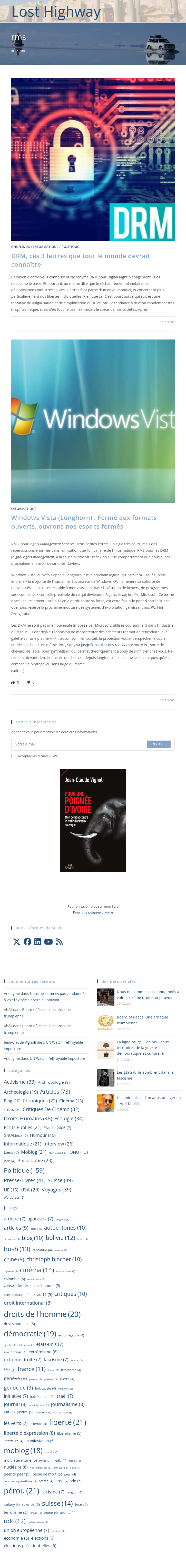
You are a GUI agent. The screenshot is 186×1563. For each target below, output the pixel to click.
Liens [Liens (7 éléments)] (11, 1152)
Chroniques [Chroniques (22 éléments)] (40, 1100)
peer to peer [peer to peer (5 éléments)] (17, 1474)
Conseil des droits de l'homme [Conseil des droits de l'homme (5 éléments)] (32, 1285)
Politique (70, 247)
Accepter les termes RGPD (34, 756)
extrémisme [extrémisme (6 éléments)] (42, 1352)
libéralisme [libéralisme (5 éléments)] (69, 1433)
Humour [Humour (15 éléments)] (43, 1135)
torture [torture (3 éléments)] (36, 1513)
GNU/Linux (20, 247)
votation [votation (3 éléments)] (58, 1531)
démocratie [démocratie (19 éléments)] (30, 1333)
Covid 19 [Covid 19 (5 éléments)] (42, 1294)
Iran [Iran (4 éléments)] (48, 1397)
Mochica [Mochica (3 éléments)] (51, 1452)
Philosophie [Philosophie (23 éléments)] (34, 1160)
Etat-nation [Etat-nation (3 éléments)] (26, 1345)
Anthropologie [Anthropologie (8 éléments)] (54, 1082)
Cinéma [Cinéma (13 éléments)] (71, 1101)
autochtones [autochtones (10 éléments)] (65, 1227)
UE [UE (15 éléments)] (11, 1190)
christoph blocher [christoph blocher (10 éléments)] (54, 1259)
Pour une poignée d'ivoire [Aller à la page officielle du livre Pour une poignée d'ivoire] (93, 912)
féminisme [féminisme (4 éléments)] (71, 1370)
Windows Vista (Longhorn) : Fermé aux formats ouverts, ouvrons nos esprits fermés (84, 521)
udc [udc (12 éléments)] (14, 1521)
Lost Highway (56, 11)
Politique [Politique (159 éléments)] (24, 1170)
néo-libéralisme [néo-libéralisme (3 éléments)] (40, 1468)
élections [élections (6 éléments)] (42, 1538)
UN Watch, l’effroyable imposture (57, 1058)
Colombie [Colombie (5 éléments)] (14, 1279)
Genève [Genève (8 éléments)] (15, 1378)
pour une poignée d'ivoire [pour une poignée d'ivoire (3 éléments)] (20, 1481)
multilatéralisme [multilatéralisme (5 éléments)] (20, 1460)
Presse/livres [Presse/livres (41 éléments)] (24, 1180)
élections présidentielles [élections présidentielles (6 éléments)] (30, 1545)
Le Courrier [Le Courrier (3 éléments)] (43, 1413)
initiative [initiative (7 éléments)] (16, 1396)
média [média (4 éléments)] (59, 1460)
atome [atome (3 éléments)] (36, 1229)
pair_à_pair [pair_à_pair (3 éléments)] (72, 1468)
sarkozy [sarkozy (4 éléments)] (11, 1505)
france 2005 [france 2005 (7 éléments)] (57, 1127)
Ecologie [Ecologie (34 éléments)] (68, 1118)
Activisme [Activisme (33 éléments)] (20, 1081)
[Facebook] (27, 942)
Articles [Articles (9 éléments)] (16, 1227)
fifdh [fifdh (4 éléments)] (9, 1370)
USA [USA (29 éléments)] (30, 1189)
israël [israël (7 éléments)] (64, 1396)
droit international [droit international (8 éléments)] (28, 1303)
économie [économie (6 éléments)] (16, 1538)
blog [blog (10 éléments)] (12, 1101)
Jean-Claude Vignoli (20, 1042)
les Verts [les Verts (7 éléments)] (15, 1423)
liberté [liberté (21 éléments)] (67, 1422)
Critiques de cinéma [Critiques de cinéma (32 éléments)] (51, 1109)
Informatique (45, 247)
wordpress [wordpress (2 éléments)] (14, 1197)
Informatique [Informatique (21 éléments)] (22, 1144)
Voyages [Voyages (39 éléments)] (56, 1189)
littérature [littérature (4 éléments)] (13, 1441)
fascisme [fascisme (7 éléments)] (56, 1360)
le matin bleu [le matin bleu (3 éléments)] (62, 1413)
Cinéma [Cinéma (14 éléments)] (37, 1270)
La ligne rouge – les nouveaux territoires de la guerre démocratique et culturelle (143, 1048)
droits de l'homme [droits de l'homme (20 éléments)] (42, 1314)
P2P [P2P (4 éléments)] (9, 1161)
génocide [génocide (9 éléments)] (18, 1387)
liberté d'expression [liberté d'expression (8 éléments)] (29, 1433)
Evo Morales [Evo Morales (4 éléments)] (15, 1352)
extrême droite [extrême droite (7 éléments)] (22, 1360)
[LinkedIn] (37, 942)
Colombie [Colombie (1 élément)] (12, 1110)
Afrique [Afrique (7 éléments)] (14, 1219)
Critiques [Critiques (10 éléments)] (70, 1294)
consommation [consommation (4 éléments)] (17, 1295)
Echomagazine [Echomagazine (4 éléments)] (71, 1335)
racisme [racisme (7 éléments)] (53, 1492)
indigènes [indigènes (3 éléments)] (65, 1389)
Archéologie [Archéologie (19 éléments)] (21, 1092)
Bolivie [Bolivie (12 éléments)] (60, 1237)
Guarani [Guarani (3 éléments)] (35, 1379)
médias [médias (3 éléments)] (74, 1461)
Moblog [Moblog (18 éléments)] (23, 1450)
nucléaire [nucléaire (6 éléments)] (16, 1467)
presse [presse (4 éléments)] (46, 1481)
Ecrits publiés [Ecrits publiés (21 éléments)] (23, 1127)
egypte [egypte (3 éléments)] (9, 1345)
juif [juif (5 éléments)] (9, 1412)
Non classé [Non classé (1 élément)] (58, 1152)
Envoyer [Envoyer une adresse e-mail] (159, 744)
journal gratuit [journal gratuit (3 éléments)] (39, 1405)
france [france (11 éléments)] (31, 1369)
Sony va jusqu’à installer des (97, 644)
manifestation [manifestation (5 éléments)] (39, 1441)
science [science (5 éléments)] (31, 1504)
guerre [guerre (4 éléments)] (67, 1379)
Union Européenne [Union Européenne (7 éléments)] (26, 1530)
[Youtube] (48, 942)
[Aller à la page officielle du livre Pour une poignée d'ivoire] (93, 820)
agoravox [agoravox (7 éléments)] (40, 1219)
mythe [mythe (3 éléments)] (44, 1461)
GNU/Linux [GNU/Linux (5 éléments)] (16, 1135)
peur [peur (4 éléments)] (70, 1474)
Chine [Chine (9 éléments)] (14, 1259)
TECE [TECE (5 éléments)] (81, 1504)
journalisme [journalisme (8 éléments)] (67, 1404)
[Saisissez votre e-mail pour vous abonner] (93, 744)
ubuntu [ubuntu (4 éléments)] (67, 1513)
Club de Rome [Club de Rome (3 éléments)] (65, 1271)
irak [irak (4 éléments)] (35, 1397)
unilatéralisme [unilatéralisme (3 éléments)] (38, 1522)
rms (22, 50)
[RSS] (59, 942)
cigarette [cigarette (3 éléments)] (11, 1271)
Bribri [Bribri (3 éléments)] (82, 1239)
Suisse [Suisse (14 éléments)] (57, 1503)
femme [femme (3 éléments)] (77, 1360)
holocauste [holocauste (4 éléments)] (45, 1388)
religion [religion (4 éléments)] (74, 1492)
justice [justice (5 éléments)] (25, 1412)
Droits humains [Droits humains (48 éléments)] (28, 1118)
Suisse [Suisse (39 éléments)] (60, 1180)
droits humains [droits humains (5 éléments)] (19, 1324)
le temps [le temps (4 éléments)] (38, 1424)
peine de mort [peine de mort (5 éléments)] (47, 1474)
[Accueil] (13, 50)
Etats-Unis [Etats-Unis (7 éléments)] (49, 1344)
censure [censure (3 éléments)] (60, 1250)
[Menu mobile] (166, 81)
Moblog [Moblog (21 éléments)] (33, 1152)
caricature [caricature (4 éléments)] (42, 1250)
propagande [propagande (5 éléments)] (68, 1481)
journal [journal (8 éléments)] (15, 1404)
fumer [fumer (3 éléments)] (53, 1370)
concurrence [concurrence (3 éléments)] (36, 1279)
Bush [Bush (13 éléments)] (17, 1249)
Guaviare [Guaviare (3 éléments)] (50, 1379)
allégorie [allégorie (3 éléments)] (62, 1220)
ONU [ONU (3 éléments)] (57, 1468)
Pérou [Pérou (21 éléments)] (21, 1491)
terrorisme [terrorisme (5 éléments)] (15, 1512)
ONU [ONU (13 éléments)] (79, 1152)
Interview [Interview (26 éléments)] (59, 1143)
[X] (17, 942)
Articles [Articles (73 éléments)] (55, 1091)
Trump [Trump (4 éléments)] (51, 1513)
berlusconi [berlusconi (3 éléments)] (11, 1239)
